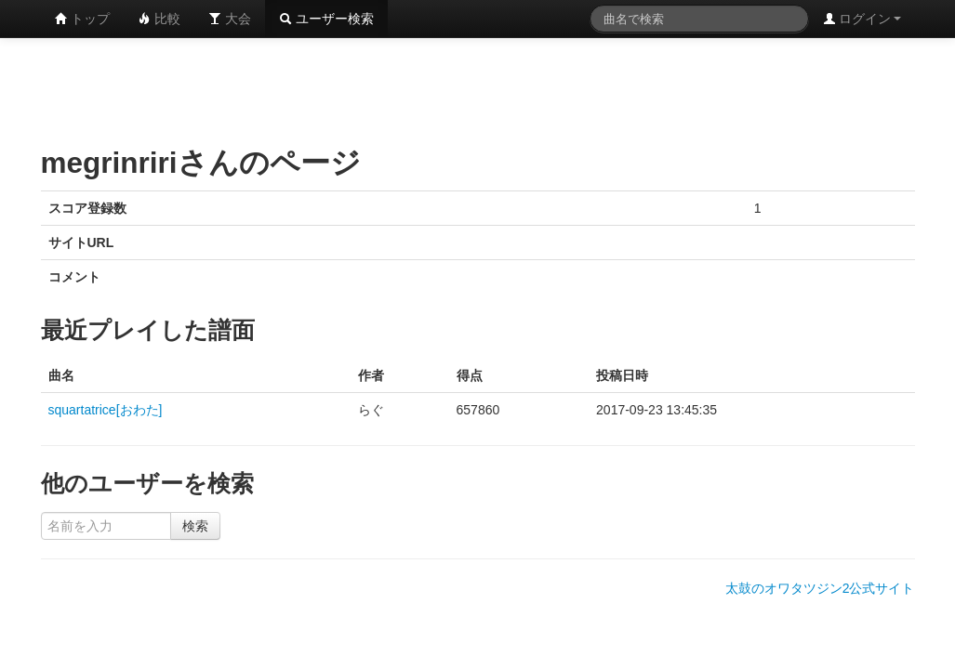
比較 (159, 18)
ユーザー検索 (326, 18)
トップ (83, 18)
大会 (229, 18)
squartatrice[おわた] (105, 409)
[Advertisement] (477, 88)
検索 (195, 525)
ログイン (862, 18)
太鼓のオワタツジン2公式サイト (820, 588)
